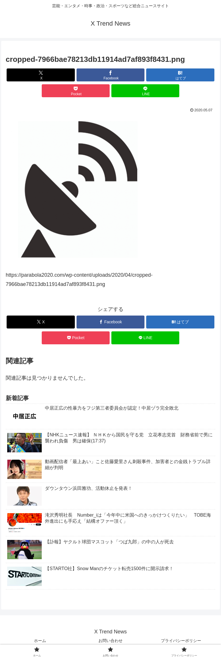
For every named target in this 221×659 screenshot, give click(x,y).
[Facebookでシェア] (111, 74)
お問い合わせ (110, 640)
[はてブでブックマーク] (180, 74)
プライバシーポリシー (181, 640)
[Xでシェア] (41, 74)
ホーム (40, 640)
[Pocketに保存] (76, 90)
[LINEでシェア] (145, 90)
